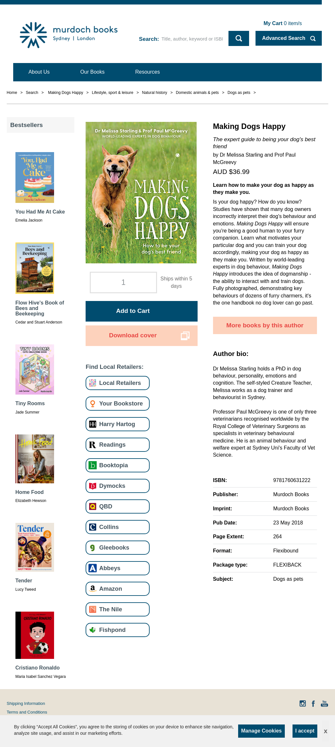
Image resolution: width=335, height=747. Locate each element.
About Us (39, 72)
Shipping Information (26, 703)
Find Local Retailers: (115, 366)
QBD (105, 506)
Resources (147, 72)
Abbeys (109, 568)
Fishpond (112, 629)
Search (148, 39)
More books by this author (264, 325)
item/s (283, 23)
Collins (109, 527)
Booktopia (113, 465)
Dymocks (112, 485)
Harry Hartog (117, 424)
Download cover (133, 335)
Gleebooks (114, 547)
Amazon (110, 588)
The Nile (110, 609)
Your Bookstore (121, 403)
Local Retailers (120, 382)
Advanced (283, 38)
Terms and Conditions (27, 712)
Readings (112, 444)
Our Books (92, 72)
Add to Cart (133, 310)
